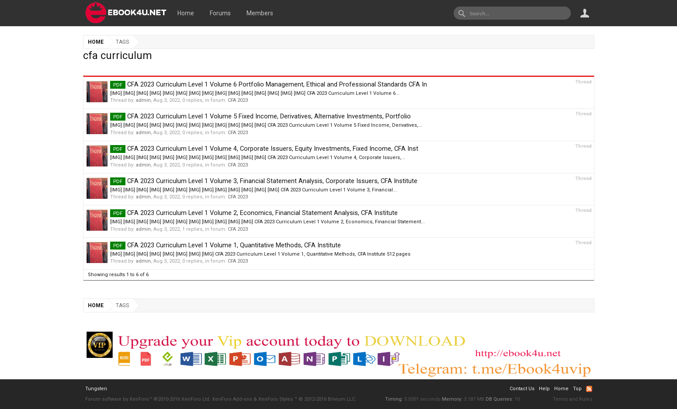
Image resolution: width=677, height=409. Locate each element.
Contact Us (522, 389)
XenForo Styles (275, 399)
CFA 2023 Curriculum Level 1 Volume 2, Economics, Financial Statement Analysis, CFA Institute (254, 213)
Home (185, 13)
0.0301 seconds (422, 399)
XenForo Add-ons (232, 399)
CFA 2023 (238, 100)
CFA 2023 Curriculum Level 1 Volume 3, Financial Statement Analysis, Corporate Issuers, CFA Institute (263, 181)
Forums (220, 13)
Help (544, 389)
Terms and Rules (572, 399)
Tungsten (96, 389)
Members (259, 13)
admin (143, 100)
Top (577, 389)
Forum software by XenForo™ (148, 399)
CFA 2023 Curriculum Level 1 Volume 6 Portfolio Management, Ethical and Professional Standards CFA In (268, 84)
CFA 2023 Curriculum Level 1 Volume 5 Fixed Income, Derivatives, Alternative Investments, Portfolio (260, 116)
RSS (589, 389)
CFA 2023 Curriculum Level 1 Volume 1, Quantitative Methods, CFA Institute (225, 245)
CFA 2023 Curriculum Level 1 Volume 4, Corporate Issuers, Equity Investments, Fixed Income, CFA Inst (264, 149)
